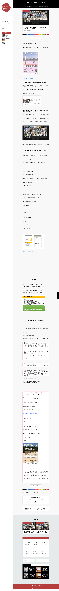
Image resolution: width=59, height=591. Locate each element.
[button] (36, 503)
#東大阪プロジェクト (28, 494)
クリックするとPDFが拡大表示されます (28, 468)
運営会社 (3, 28)
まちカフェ (35, 546)
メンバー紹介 (27, 550)
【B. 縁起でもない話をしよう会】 (36, 494)
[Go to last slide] (21, 530)
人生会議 (36, 550)
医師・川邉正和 (44, 550)
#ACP (24, 494)
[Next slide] (50, 530)
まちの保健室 (27, 546)
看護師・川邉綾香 (35, 555)
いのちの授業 (44, 541)
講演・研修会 (27, 557)
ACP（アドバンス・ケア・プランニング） (27, 542)
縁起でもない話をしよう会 (26, 10)
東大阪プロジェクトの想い (5, 21)
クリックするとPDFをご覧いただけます (27, 78)
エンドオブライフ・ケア (27, 548)
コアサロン (35, 548)
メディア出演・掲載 (44, 548)
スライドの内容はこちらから (26, 317)
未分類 (27, 555)
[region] (6, 295)
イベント (44, 546)
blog (35, 541)
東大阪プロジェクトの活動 (5, 23)
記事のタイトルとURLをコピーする (35, 487)
